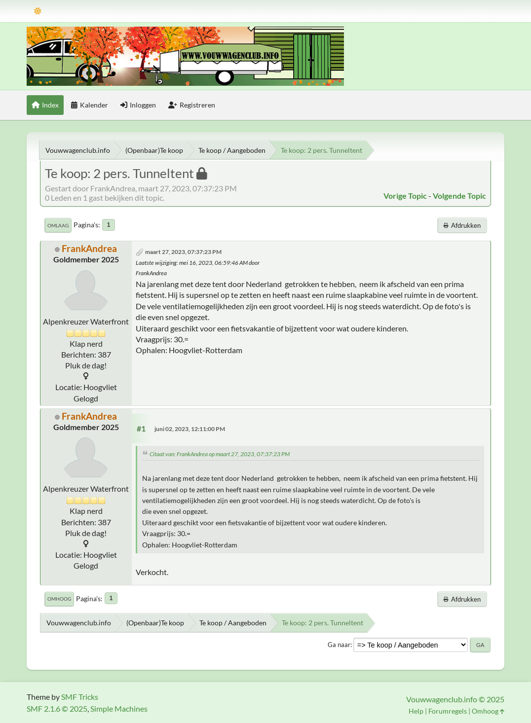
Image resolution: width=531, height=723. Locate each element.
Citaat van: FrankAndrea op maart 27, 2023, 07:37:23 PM (220, 454)
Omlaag (58, 225)
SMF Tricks (79, 696)
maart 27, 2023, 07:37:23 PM (183, 252)
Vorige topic (405, 195)
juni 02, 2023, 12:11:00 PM (189, 429)
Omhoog (59, 599)
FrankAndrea (89, 248)
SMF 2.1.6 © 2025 (57, 708)
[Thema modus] (38, 11)
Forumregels (447, 711)
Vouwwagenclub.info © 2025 (455, 699)
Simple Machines (119, 708)
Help (416, 711)
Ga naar (339, 645)
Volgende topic (459, 195)
